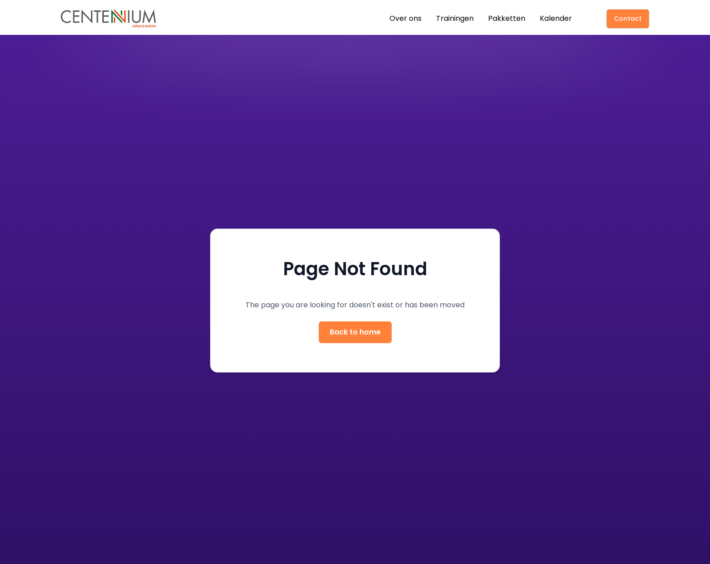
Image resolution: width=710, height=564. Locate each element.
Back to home (355, 332)
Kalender (556, 18)
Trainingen (455, 18)
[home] (108, 18)
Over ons (405, 18)
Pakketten (506, 18)
